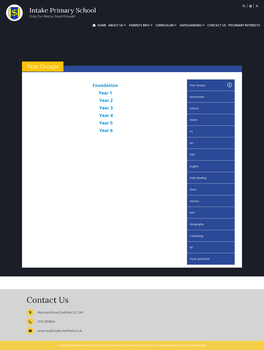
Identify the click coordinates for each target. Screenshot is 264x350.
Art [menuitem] (192, 143)
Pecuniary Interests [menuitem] (244, 25)
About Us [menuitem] (117, 25)
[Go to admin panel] (193, 345)
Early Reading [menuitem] (198, 178)
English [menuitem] (194, 166)
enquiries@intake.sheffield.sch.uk (60, 331)
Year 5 (106, 123)
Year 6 (106, 130)
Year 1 (106, 93)
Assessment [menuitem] (197, 96)
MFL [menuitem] (192, 212)
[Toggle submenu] (227, 85)
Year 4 (106, 115)
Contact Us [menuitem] (216, 25)
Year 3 (106, 108)
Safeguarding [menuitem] (192, 25)
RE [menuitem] (191, 247)
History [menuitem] (194, 201)
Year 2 (106, 100)
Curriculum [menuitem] (166, 25)
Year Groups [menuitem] (197, 85)
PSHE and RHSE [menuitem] (200, 259)
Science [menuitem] (194, 108)
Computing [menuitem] (196, 236)
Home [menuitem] (102, 25)
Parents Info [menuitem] (141, 25)
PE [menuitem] (191, 131)
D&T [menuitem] (193, 154)
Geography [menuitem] (196, 224)
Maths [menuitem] (193, 120)
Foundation (106, 85)
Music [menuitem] (193, 189)
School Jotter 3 (147, 345)
